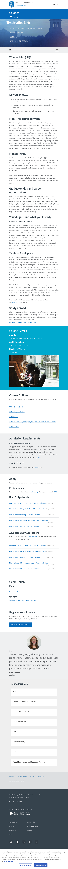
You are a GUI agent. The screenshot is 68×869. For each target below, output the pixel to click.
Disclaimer (12, 830)
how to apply (33, 492)
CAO (55, 492)
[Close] (65, 855)
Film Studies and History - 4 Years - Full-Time (25, 515)
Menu (14, 17)
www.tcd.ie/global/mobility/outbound (22, 322)
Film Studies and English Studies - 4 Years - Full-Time (27, 509)
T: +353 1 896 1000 (15, 802)
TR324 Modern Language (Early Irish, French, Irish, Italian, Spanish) (32, 422)
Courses (14, 13)
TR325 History (14, 427)
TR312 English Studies (17, 412)
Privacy (11, 826)
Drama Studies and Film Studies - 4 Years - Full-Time (27, 503)
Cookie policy (31, 822)
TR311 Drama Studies (16, 407)
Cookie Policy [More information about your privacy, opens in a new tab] (8, 864)
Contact (29, 830)
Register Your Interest (20, 625)
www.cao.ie (16, 302)
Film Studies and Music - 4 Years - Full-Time (24, 526)
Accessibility (13, 822)
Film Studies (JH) (41, 777)
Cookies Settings (32, 826)
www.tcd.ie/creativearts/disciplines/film (23, 600)
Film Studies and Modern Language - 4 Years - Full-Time (28, 520)
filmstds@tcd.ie (14, 591)
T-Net (11, 834)
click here (38, 467)
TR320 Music (13, 417)
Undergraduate (22, 777)
